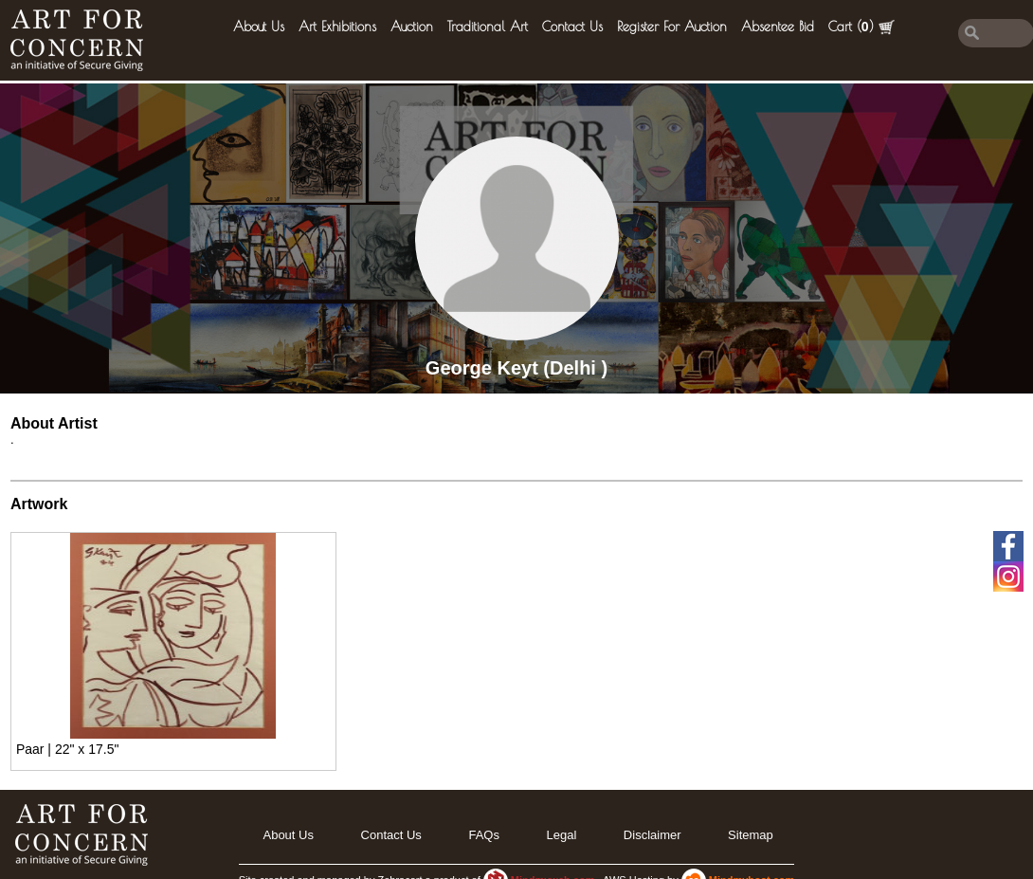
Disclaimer (652, 835)
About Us (258, 26)
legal (561, 835)
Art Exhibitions (337, 26)
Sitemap (750, 835)
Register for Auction (672, 26)
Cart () (861, 27)
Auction (411, 26)
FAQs (483, 835)
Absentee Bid (777, 26)
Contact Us (572, 26)
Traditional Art (487, 26)
